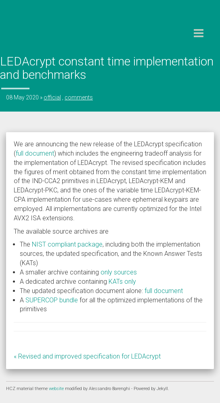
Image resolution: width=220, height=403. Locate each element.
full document (35, 153)
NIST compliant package (67, 244)
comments (79, 97)
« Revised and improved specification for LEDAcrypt (87, 356)
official (52, 97)
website (57, 388)
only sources (119, 272)
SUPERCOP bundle (51, 300)
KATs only (122, 281)
